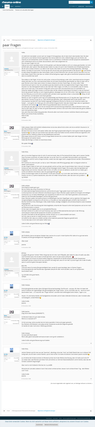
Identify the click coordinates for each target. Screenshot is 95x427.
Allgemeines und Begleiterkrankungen (24, 48)
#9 (91, 378)
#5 (91, 247)
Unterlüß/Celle (16, 139)
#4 (91, 226)
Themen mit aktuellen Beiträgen (24, 10)
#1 (91, 120)
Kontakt (55, 418)
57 (18, 73)
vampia (45, 48)
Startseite (49, 418)
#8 (91, 343)
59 (18, 137)
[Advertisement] (47, 23)
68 (18, 242)
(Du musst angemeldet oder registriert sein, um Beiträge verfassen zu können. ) (71, 383)
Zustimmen (39, 424)
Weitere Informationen (51, 424)
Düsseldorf (16, 244)
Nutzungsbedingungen (69, 418)
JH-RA (6, 237)
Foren (7, 6)
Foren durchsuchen (8, 10)
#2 (91, 146)
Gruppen (17, 6)
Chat (11, 6)
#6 (91, 279)
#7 (91, 306)
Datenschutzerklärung (83, 418)
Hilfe (60, 418)
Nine (5, 131)
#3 (91, 180)
